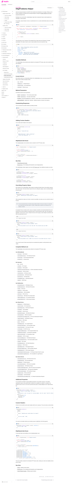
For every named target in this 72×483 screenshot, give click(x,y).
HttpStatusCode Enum (62, 15)
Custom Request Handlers (22, 471)
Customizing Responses (62, 12)
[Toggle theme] (69, 1)
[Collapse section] (12, 11)
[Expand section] (12, 33)
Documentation (4, 4)
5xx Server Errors (62, 26)
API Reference (10, 4)
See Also (60, 32)
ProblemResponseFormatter (22, 163)
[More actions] (53, 7)
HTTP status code (36, 167)
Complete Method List (62, 19)
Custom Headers (61, 29)
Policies (18, 467)
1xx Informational (62, 21)
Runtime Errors (20, 164)
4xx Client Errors (62, 25)
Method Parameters (62, 11)
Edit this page (41, 476)
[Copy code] (52, 24)
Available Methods (61, 8)
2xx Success (61, 22)
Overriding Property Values (63, 18)
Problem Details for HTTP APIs (46, 13)
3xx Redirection (61, 23)
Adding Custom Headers (62, 14)
